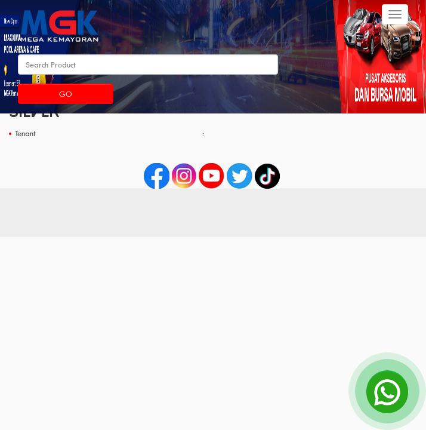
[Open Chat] (387, 391)
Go (65, 94)
